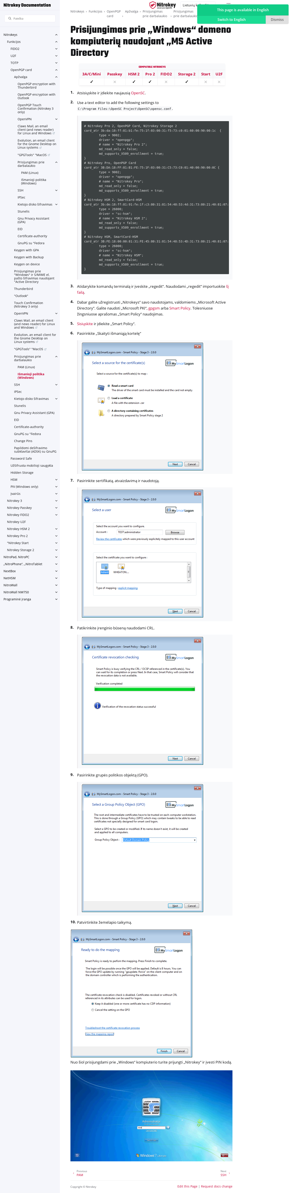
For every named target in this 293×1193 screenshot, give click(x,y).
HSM (14, 479)
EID (20, 229)
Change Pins (23, 441)
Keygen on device (27, 264)
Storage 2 (186, 73)
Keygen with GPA (26, 250)
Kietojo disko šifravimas (35, 204)
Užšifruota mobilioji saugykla (32, 465)
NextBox (10, 571)
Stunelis (23, 211)
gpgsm (154, 308)
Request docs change (216, 1186)
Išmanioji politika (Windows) (33, 181)
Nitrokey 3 (14, 501)
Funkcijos (14, 42)
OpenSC (138, 92)
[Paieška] (30, 18)
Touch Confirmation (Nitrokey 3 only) (28, 304)
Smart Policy (179, 308)
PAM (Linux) (29, 173)
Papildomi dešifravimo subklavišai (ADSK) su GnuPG (35, 450)
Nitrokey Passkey (19, 508)
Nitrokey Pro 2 (17, 536)
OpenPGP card (21, 70)
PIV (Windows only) (24, 486)
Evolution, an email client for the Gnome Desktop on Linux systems (37, 143)
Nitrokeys (10, 35)
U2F (13, 56)
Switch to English (231, 19)
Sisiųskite (85, 323)
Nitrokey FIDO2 (18, 515)
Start (205, 73)
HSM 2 (134, 73)
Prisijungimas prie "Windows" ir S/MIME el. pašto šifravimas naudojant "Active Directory (34, 276)
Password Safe (21, 458)
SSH (20, 190)
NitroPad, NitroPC (16, 557)
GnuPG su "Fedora (31, 243)
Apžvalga (20, 77)
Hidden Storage (22, 472)
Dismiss (277, 19)
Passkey (114, 73)
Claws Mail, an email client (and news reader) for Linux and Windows (35, 129)
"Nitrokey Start (18, 543)
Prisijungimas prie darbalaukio (31, 164)
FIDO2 (15, 49)
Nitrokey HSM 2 (18, 529)
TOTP (14, 63)
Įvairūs (15, 494)
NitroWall (10, 585)
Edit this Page (187, 1186)
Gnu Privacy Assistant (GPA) (33, 220)
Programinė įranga (17, 599)
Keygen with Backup (29, 257)
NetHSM (10, 578)
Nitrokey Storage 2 (20, 550)
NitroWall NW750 (16, 592)
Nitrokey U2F (16, 522)
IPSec (21, 197)
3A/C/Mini (91, 73)
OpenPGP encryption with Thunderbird (36, 85)
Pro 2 (150, 73)
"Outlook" (21, 296)
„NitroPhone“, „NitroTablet (23, 564)
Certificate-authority (32, 236)
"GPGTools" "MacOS (32, 155)
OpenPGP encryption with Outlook (36, 96)
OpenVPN (25, 119)
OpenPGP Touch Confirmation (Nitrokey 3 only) (35, 108)
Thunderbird (23, 289)
